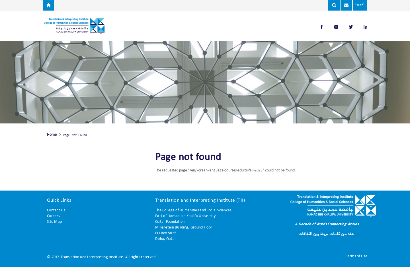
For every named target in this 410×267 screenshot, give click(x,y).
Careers (53, 216)
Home (52, 135)
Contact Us (56, 210)
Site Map (54, 222)
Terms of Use (356, 256)
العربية (359, 4)
